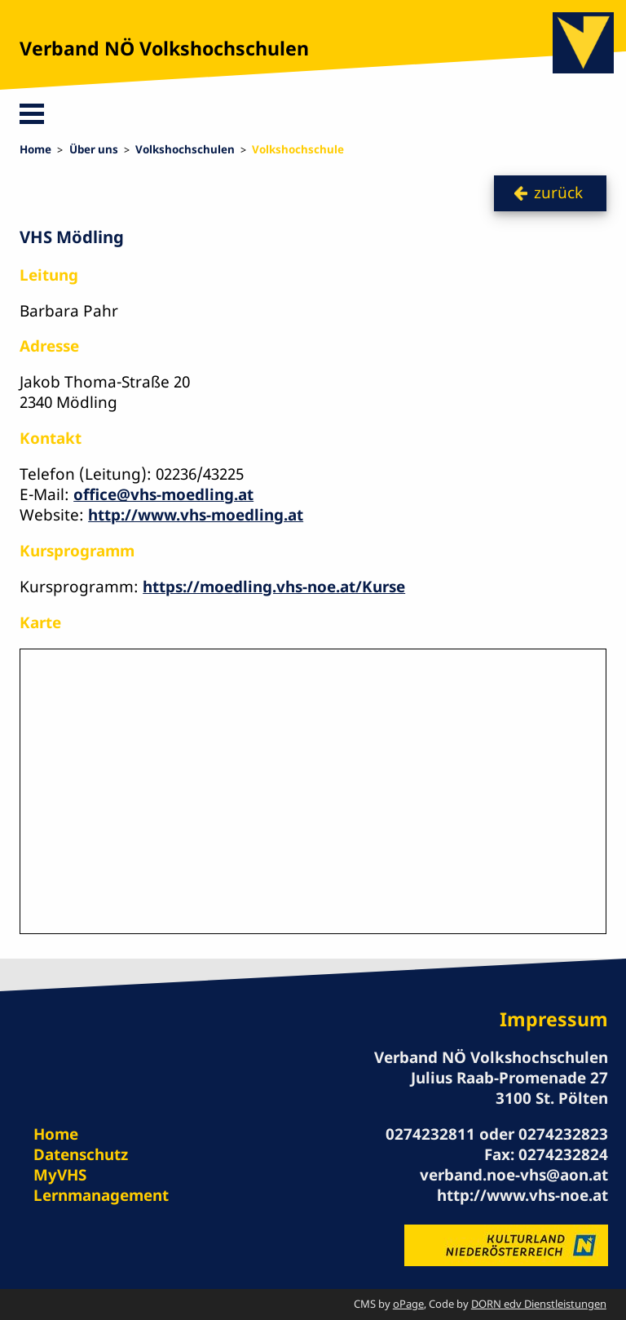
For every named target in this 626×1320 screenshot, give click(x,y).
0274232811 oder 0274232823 (497, 1134)
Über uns (93, 149)
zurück (558, 192)
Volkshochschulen (185, 149)
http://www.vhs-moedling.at (195, 514)
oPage (408, 1303)
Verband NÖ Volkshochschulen (164, 48)
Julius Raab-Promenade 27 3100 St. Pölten (509, 1088)
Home (35, 149)
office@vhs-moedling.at (163, 494)
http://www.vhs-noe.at (522, 1195)
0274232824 (563, 1154)
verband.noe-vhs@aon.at (514, 1174)
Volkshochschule (298, 149)
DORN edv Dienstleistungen (538, 1303)
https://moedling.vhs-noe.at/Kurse (274, 586)
